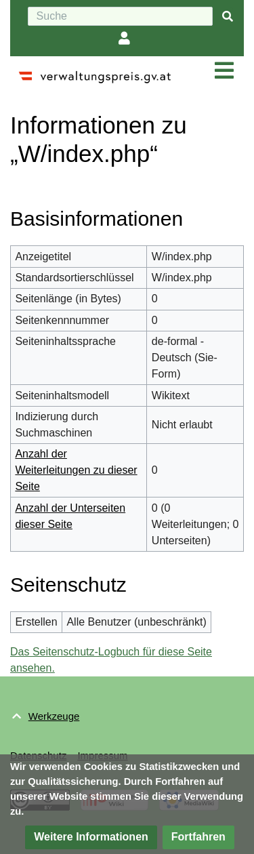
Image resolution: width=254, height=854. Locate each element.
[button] (91, 837)
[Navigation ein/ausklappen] (224, 71)
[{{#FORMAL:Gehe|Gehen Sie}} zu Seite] (227, 16)
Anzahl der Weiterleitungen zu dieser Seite (76, 470)
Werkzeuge (54, 716)
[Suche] (120, 16)
